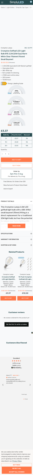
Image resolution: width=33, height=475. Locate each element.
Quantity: (4, 149)
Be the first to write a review (16, 324)
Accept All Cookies (16, 472)
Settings (16, 465)
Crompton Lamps (6, 48)
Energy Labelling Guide (15, 83)
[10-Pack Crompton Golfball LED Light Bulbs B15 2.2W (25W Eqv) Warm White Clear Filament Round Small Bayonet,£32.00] (25, 264)
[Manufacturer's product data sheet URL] (15, 185)
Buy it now (16, 165)
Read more (16, 226)
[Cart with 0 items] (30, 2)
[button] (8, 62)
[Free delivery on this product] (15, 182)
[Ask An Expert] (15, 189)
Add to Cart (16, 160)
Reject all (16, 468)
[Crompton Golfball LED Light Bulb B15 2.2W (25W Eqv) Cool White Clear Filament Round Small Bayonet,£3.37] (8, 264)
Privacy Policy (16, 461)
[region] (16, 385)
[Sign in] (27, 2)
